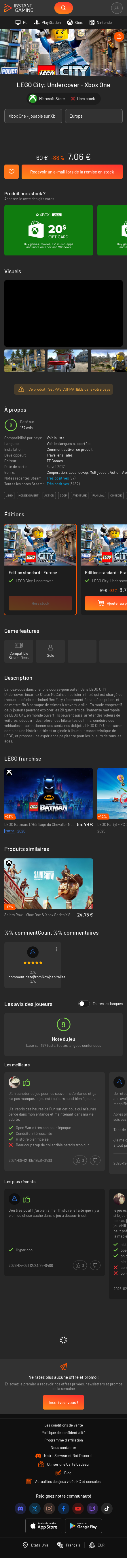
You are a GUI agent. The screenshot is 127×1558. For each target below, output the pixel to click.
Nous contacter (63, 1447)
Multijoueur (99, 472)
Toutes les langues (100, 1003)
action (49, 495)
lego (9, 495)
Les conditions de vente (63, 1425)
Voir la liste (56, 438)
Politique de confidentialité (63, 1432)
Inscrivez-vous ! (63, 1402)
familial (98, 495)
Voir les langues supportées (69, 443)
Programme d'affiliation (63, 1440)
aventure (80, 495)
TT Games (55, 461)
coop (63, 495)
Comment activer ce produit (70, 449)
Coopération (57, 472)
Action (115, 472)
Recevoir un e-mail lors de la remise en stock (72, 171)
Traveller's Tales (60, 455)
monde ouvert (28, 495)
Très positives (58, 478)
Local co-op (78, 472)
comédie (116, 495)
